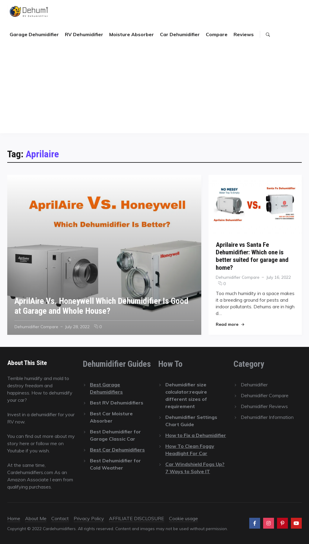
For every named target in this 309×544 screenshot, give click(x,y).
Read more (230, 324)
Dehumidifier (254, 385)
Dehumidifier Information (267, 417)
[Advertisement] (154, 91)
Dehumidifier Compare (36, 326)
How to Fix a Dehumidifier (195, 435)
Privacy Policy (89, 518)
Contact (60, 518)
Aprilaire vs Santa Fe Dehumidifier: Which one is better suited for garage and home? (252, 256)
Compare (217, 34)
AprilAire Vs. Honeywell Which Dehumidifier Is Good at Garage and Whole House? (101, 306)
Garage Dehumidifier (34, 34)
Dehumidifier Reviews (264, 406)
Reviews (244, 34)
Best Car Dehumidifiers (117, 450)
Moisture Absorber (131, 34)
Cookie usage (183, 518)
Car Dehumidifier (180, 34)
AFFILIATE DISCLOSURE (136, 518)
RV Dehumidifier (84, 34)
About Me (35, 518)
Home (13, 518)
